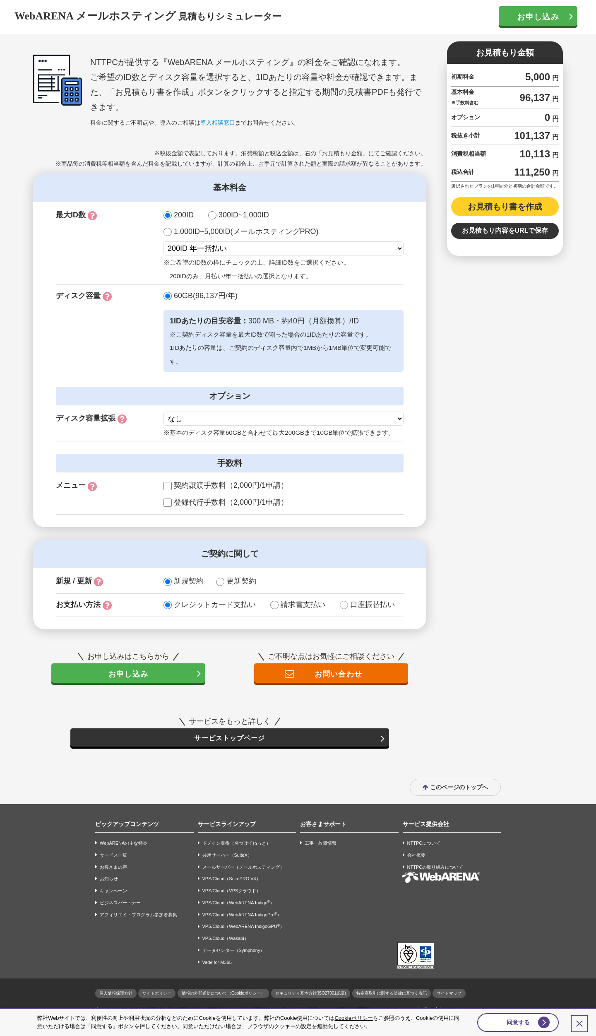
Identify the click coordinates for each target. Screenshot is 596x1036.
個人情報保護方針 (115, 994)
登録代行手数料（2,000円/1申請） (231, 502)
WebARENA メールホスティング (95, 16)
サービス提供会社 (426, 825)
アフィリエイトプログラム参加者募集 (138, 915)
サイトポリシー (156, 994)
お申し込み (538, 16)
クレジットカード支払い (215, 604)
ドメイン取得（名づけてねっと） (236, 844)
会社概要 (416, 856)
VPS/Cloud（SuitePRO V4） (231, 880)
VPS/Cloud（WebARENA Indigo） (238, 903)
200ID (184, 215)
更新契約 (241, 581)
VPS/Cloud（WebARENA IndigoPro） (242, 915)
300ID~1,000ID (244, 215)
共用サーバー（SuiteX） (227, 856)
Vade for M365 (217, 963)
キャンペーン (113, 891)
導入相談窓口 (217, 122)
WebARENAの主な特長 (123, 844)
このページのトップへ (459, 788)
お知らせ (109, 880)
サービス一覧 (113, 856)
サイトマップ (449, 994)
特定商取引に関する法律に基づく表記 (391, 994)
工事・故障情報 (320, 844)
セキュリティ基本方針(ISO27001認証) (310, 994)
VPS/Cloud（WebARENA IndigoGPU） (243, 927)
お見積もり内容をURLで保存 (505, 230)
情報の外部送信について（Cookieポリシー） (223, 994)
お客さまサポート (323, 825)
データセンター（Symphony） (233, 951)
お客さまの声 (113, 868)
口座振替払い (372, 604)
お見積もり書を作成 (505, 206)
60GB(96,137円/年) (206, 296)
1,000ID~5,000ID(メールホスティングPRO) (246, 231)
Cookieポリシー (353, 1017)
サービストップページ (229, 739)
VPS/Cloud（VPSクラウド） (231, 891)
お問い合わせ (337, 674)
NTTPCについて (424, 844)
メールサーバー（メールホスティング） (243, 868)
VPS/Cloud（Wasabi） (225, 939)
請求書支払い (303, 604)
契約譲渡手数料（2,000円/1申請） (231, 485)
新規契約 (189, 581)
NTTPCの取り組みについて (435, 868)
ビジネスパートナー (120, 903)
